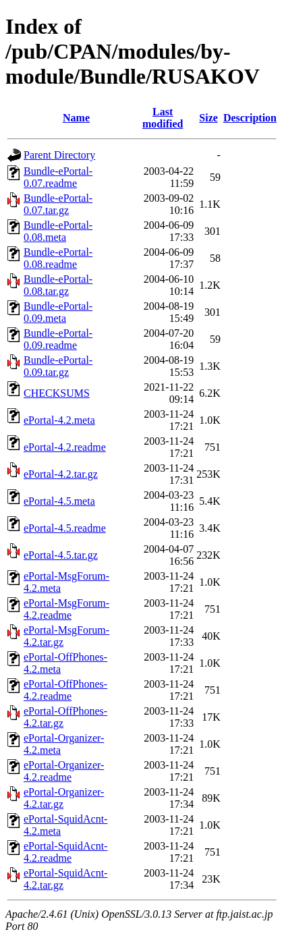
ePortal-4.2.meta (59, 420)
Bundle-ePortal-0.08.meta (58, 231)
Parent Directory (59, 155)
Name (76, 117)
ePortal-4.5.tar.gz (61, 555)
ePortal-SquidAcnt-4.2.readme (65, 852)
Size (208, 117)
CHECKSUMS (57, 393)
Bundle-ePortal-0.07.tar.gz (58, 204)
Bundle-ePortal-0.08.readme (58, 258)
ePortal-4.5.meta (59, 501)
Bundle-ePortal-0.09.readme (58, 339)
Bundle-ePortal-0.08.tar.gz (58, 285)
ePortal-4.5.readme (65, 528)
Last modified (162, 118)
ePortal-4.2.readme (65, 447)
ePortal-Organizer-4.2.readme (64, 771)
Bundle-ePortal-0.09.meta (58, 312)
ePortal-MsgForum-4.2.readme (66, 609)
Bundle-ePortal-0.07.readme (58, 177)
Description (250, 117)
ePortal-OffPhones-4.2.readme (65, 690)
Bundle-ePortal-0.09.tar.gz (58, 366)
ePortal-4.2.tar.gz (61, 474)
